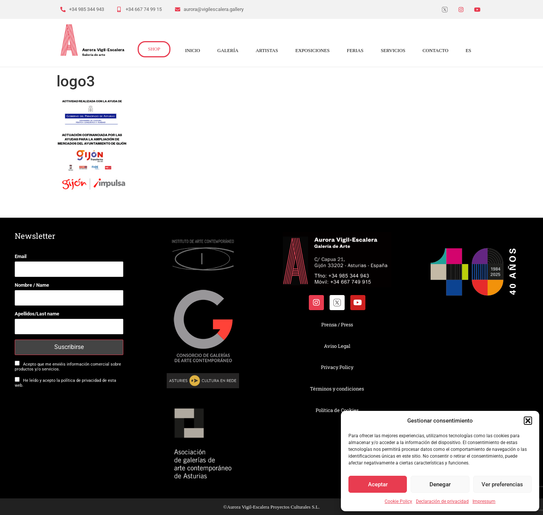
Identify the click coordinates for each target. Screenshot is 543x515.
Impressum (483, 501)
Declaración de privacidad (442, 501)
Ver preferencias (502, 484)
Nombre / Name (32, 285)
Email (20, 256)
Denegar (440, 484)
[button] (528, 420)
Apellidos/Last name (37, 314)
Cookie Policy (398, 501)
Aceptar (378, 484)
